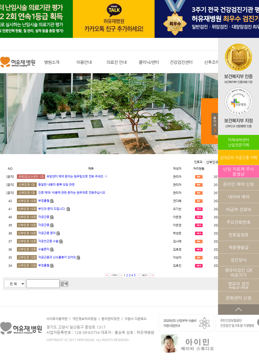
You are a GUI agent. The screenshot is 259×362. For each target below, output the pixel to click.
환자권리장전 (110, 319)
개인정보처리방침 (84, 319)
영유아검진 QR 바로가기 (238, 273)
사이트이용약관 (57, 319)
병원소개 (51, 62)
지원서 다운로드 (135, 319)
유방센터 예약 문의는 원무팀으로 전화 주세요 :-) (77, 176)
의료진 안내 (116, 62)
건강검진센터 (181, 62)
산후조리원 (213, 62)
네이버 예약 (238, 196)
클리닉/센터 (149, 62)
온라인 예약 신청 (238, 184)
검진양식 (238, 259)
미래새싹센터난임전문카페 (238, 142)
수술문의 (43, 249)
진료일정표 (238, 234)
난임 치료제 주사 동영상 (238, 171)
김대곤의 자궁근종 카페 (238, 157)
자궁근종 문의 (47, 233)
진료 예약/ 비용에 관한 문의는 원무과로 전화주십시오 (71, 192)
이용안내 (84, 62)
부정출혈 (43, 200)
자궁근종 (43, 217)
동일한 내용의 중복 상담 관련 (56, 184)
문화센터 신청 (238, 297)
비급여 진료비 (238, 209)
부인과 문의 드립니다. (52, 208)
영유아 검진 (238, 285)
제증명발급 (238, 247)
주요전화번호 (238, 222)
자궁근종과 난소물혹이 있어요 (57, 257)
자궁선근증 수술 (48, 241)
